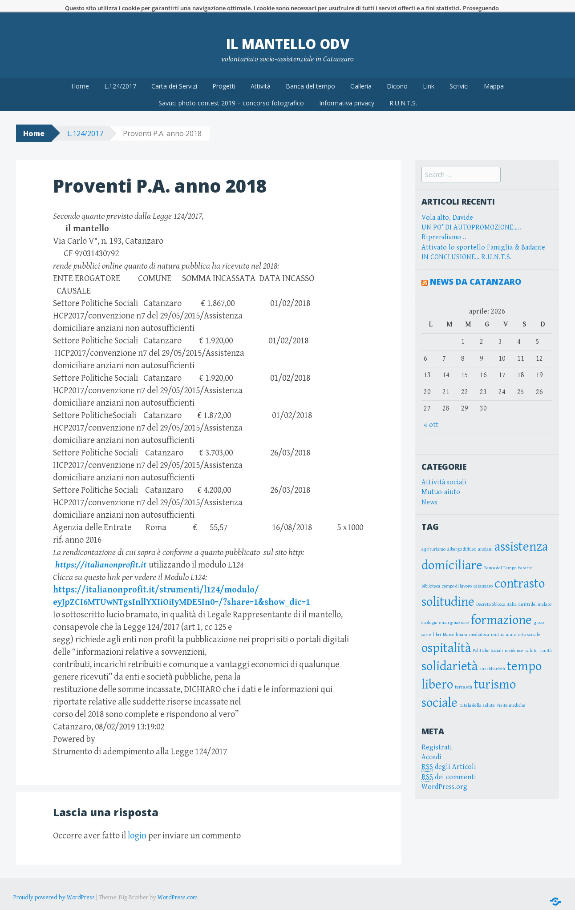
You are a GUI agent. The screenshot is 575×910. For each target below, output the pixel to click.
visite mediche (511, 693)
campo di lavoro (457, 573)
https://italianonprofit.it (99, 553)
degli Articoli (448, 754)
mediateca (479, 622)
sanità (545, 638)
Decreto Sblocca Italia (496, 592)
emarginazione (454, 610)
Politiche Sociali (488, 638)
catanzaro (483, 573)
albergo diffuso (461, 537)
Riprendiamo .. (443, 225)
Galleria (361, 73)
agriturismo (433, 537)
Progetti (223, 73)
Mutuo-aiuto (440, 479)
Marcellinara (455, 622)
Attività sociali (443, 470)
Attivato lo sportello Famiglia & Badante (483, 235)
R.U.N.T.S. (403, 90)
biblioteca (430, 573)
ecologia (429, 610)
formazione (501, 607)
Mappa (494, 73)
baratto (525, 555)
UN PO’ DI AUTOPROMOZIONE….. (471, 215)
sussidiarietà (492, 656)
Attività (261, 73)
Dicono (397, 73)
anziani (485, 537)
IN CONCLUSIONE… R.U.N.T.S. (466, 245)
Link (428, 73)
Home (80, 73)
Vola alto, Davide (447, 205)
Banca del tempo (310, 73)
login (137, 823)
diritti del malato (534, 592)
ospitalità (446, 635)
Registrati (436, 735)
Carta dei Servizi (174, 73)
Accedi (431, 745)
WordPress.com (178, 885)
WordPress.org (444, 774)
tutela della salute (477, 693)
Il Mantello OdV (287, 31)
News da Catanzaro (475, 269)
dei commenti (448, 765)
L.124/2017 (120, 73)
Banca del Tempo (500, 555)
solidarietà (449, 653)
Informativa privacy (346, 90)
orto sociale (529, 622)
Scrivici (459, 73)
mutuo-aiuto (503, 622)
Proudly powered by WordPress (54, 885)
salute (531, 638)
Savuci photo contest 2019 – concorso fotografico (231, 90)
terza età (463, 674)
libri (437, 622)
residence (514, 638)
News (429, 490)
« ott (431, 412)
